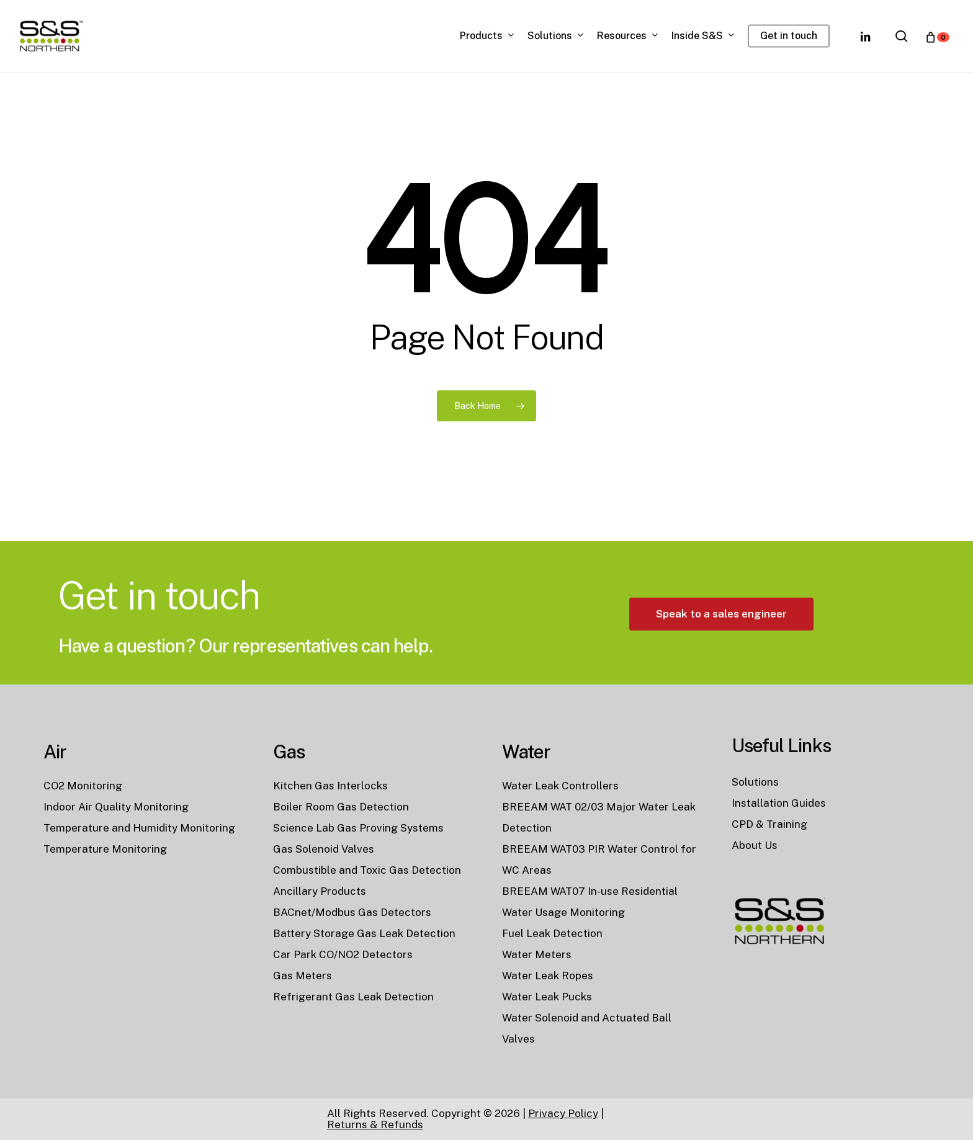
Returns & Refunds (375, 1124)
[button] (721, 657)
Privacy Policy (563, 1113)
